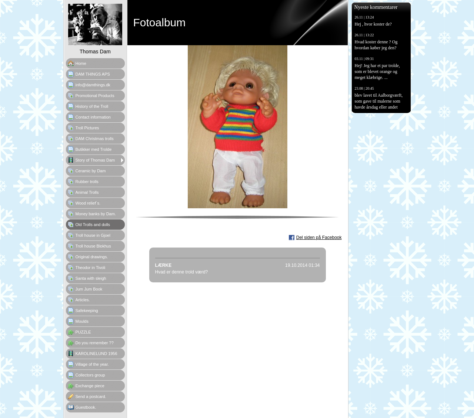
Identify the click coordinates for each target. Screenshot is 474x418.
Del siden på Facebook (319, 237)
